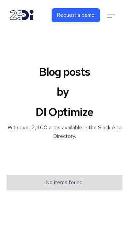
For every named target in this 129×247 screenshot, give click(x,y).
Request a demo (76, 15)
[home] (22, 15)
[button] (111, 15)
